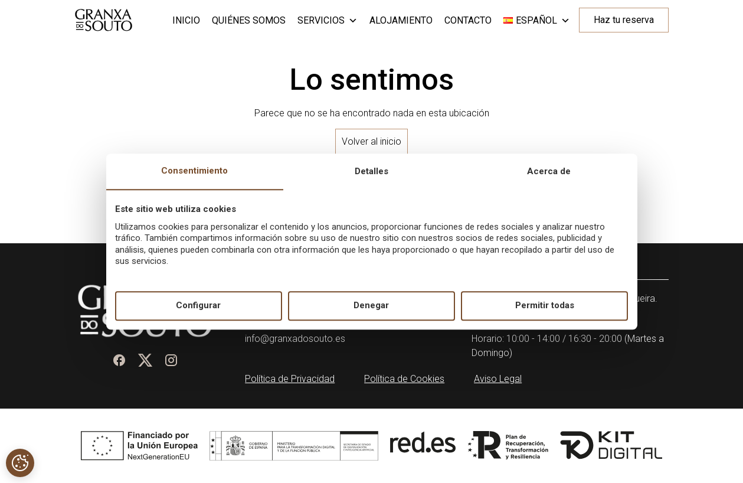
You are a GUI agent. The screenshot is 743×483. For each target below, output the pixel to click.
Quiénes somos (249, 20)
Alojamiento (401, 20)
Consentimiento (194, 170)
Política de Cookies (404, 378)
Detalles (371, 171)
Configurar (198, 306)
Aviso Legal (498, 378)
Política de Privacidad (290, 378)
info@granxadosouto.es (295, 338)
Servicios (327, 20)
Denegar (371, 306)
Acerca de (549, 171)
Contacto (468, 20)
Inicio (186, 20)
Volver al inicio (371, 141)
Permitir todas (544, 306)
